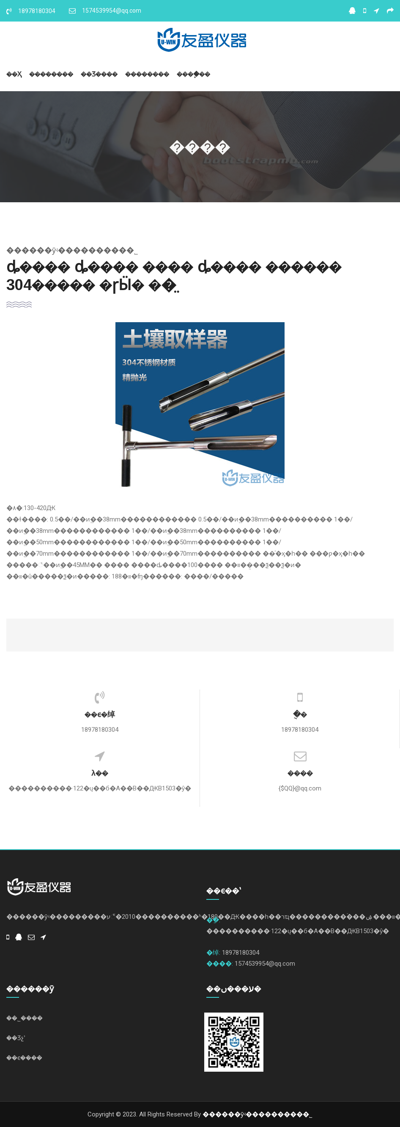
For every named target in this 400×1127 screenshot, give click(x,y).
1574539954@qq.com (105, 10)
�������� (51, 74)
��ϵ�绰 (100, 714)
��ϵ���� (24, 1057)
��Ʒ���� (99, 74)
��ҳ (14, 74)
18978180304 (30, 11)
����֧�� (193, 74)
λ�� (99, 773)
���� (300, 773)
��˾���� (24, 1017)
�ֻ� (300, 714)
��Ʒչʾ (16, 1037)
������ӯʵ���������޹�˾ (257, 1114)
